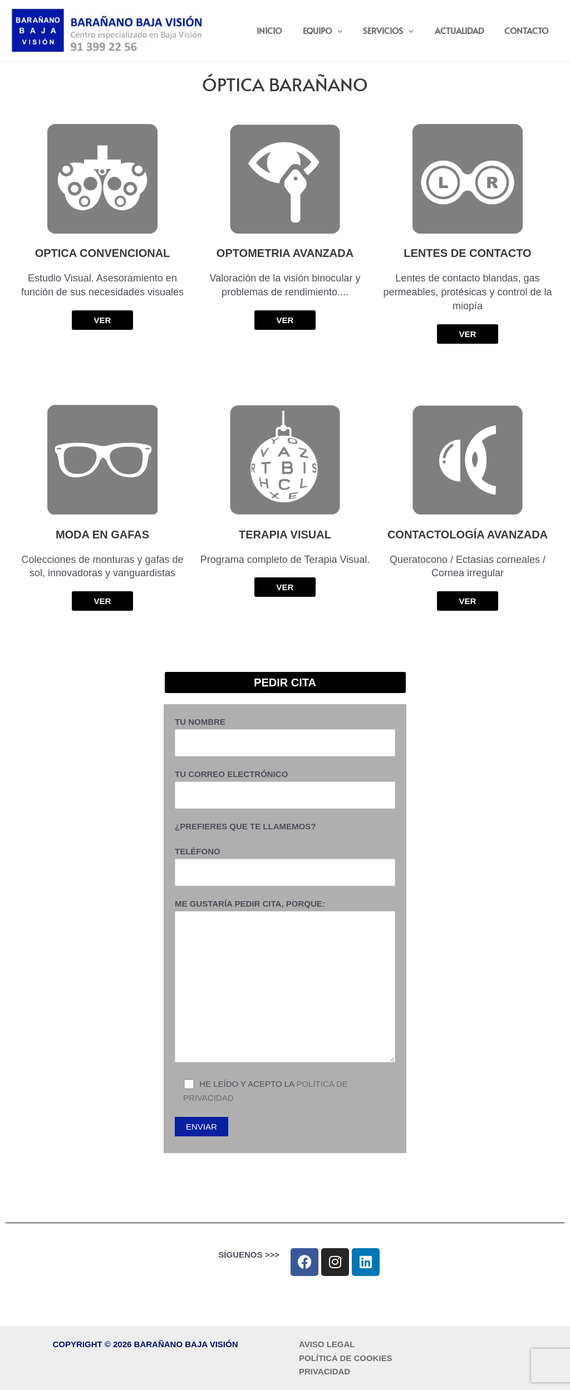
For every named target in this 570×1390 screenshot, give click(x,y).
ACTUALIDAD (465, 30)
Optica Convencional (102, 253)
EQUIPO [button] (337, 30)
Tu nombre (285, 736)
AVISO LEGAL (327, 1344)
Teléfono (285, 866)
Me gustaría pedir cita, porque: (285, 983)
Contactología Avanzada (467, 534)
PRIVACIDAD (324, 1371)
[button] (351, 30)
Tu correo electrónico (285, 789)
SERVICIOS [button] (399, 30)
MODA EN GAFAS (102, 534)
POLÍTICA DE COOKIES (345, 1358)
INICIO (288, 30)
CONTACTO (529, 30)
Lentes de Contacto (467, 253)
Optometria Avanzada (285, 253)
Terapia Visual (285, 534)
